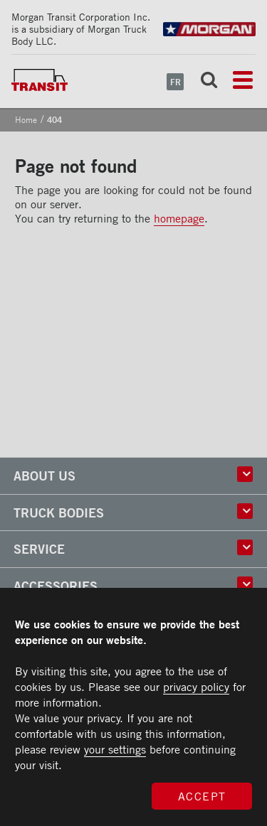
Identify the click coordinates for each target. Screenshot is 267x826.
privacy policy (196, 687)
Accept (202, 796)
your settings (115, 749)
